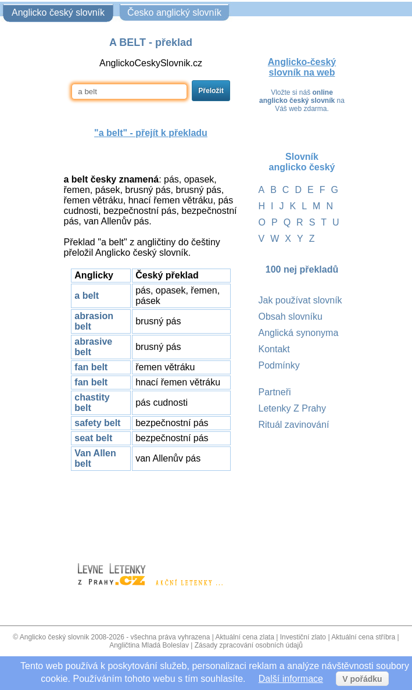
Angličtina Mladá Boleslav (149, 645)
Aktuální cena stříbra (363, 637)
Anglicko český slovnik (54, 637)
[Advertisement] (151, 511)
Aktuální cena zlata (244, 637)
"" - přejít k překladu (150, 133)
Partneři (275, 392)
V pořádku (362, 679)
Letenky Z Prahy (293, 408)
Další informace (291, 679)
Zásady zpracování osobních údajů (249, 645)
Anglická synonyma (299, 333)
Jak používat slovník (300, 300)
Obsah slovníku (291, 316)
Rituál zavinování (294, 425)
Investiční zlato (303, 637)
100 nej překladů (302, 269)
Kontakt (274, 349)
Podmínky (279, 365)
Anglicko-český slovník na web (302, 67)
